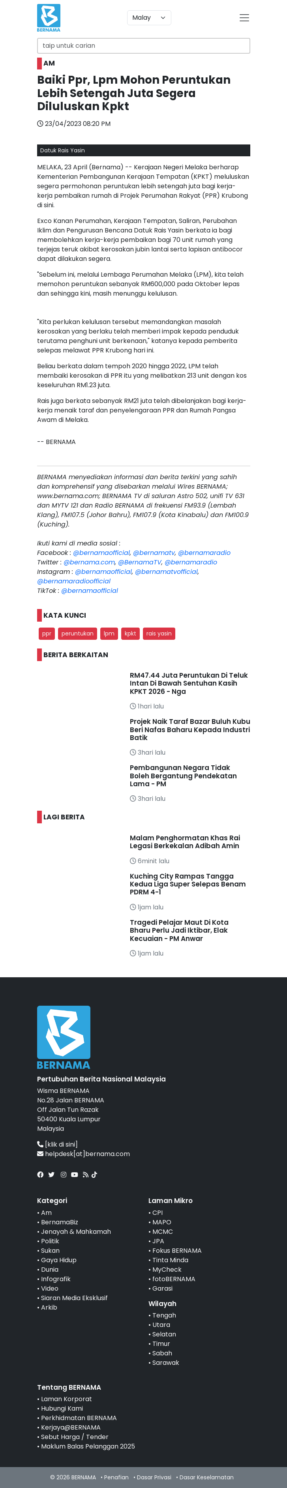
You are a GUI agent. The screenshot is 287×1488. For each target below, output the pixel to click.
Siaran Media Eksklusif (74, 1297)
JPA (158, 1241)
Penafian (116, 1477)
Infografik (56, 1279)
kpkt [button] (130, 633)
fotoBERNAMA (173, 1279)
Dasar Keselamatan (207, 1477)
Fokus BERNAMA (177, 1250)
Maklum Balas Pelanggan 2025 (88, 1446)
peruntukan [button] (78, 633)
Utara (161, 1324)
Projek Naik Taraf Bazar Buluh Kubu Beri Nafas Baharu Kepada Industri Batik (190, 729)
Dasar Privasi (154, 1477)
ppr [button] (46, 633)
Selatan (164, 1334)
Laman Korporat (66, 1399)
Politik (50, 1241)
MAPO (161, 1222)
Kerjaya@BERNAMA (71, 1427)
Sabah (162, 1353)
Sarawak (165, 1362)
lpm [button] (109, 633)
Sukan (50, 1250)
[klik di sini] (61, 1144)
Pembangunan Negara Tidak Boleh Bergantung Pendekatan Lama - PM (183, 776)
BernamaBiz (59, 1222)
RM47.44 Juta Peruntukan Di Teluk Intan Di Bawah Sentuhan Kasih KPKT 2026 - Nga (189, 683)
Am (46, 1212)
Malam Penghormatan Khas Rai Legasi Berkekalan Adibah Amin (185, 842)
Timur (161, 1343)
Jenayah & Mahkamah (76, 1231)
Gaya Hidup (59, 1260)
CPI (157, 1212)
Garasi (162, 1288)
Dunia (49, 1269)
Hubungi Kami (62, 1408)
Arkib (49, 1307)
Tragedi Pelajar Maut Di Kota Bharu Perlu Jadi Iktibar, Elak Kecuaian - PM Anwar (179, 930)
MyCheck (167, 1269)
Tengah (164, 1315)
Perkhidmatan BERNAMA (79, 1417)
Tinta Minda (170, 1260)
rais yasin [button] (159, 633)
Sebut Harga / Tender (75, 1436)
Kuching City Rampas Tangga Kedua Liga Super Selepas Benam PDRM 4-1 (188, 884)
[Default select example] (149, 17)
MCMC (162, 1231)
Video (49, 1288)
